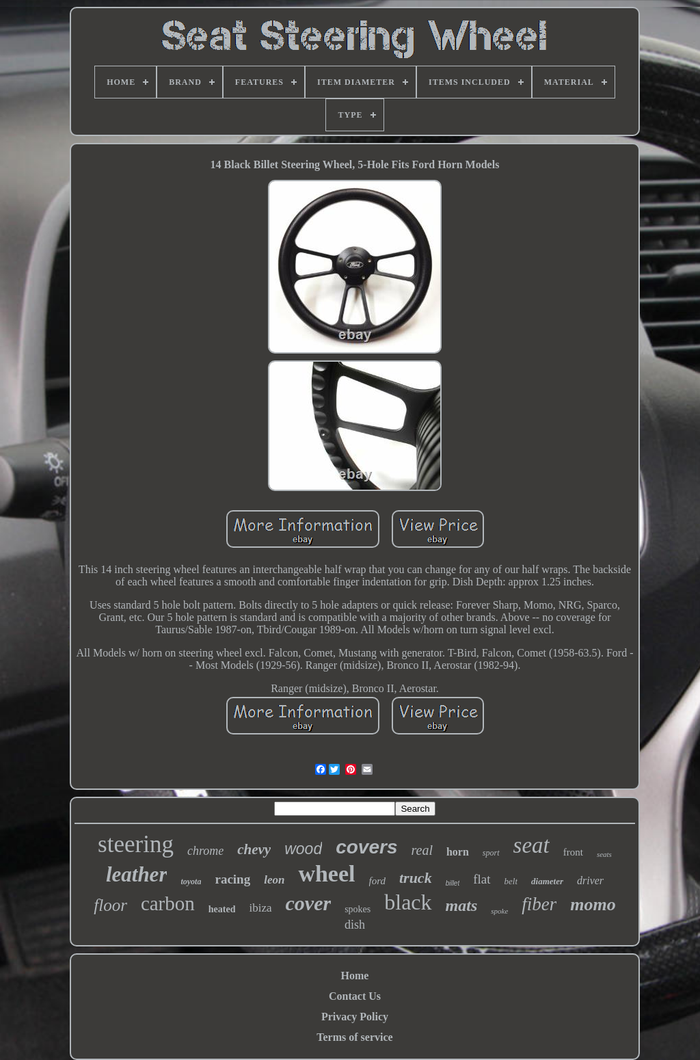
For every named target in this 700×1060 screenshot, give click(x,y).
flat (481, 879)
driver (590, 880)
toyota (190, 881)
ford (377, 880)
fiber (539, 904)
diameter (547, 881)
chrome (205, 851)
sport (491, 853)
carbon (168, 903)
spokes (358, 909)
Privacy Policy (354, 1016)
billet (453, 883)
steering (136, 844)
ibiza (260, 907)
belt (511, 881)
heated (222, 909)
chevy (254, 849)
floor (110, 905)
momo (592, 904)
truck (415, 877)
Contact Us (355, 996)
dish (355, 924)
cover (309, 903)
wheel (326, 873)
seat (531, 845)
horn (457, 852)
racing (232, 879)
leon (274, 879)
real (421, 850)
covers (366, 847)
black (407, 902)
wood (303, 849)
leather (136, 874)
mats (462, 905)
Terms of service (354, 1037)
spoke (499, 911)
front (573, 852)
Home (355, 975)
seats (604, 854)
